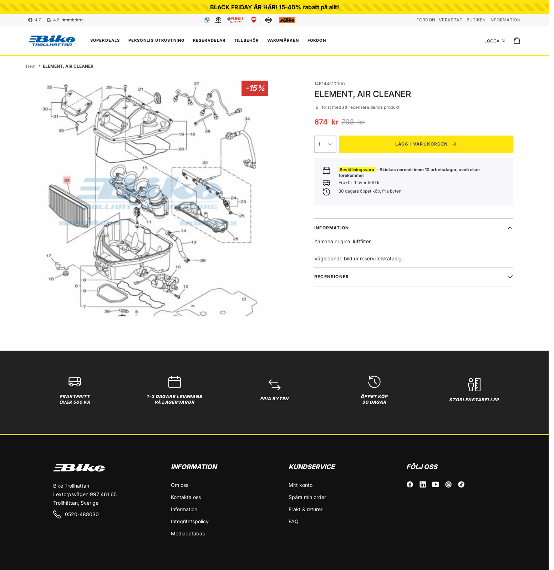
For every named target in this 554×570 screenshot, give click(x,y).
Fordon (425, 19)
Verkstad (451, 19)
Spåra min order (307, 497)
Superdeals (105, 40)
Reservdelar (209, 40)
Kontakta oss (186, 497)
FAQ (294, 521)
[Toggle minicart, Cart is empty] (516, 40)
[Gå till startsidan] (31, 66)
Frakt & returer (305, 509)
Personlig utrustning (156, 40)
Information (504, 19)
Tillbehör (246, 40)
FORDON (317, 40)
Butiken (476, 19)
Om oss (179, 485)
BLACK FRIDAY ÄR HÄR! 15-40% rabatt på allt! (274, 7)
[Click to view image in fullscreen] (150, 198)
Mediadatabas (188, 533)
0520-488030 (76, 514)
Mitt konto (300, 485)
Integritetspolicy (190, 521)
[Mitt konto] (494, 40)
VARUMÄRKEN (283, 40)
